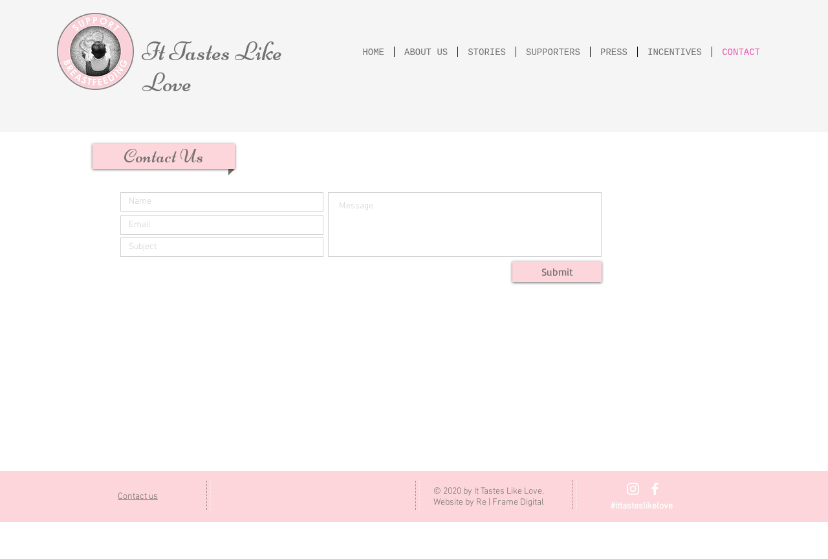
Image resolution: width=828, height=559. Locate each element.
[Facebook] (655, 489)
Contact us (138, 496)
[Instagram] (633, 489)
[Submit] (557, 271)
